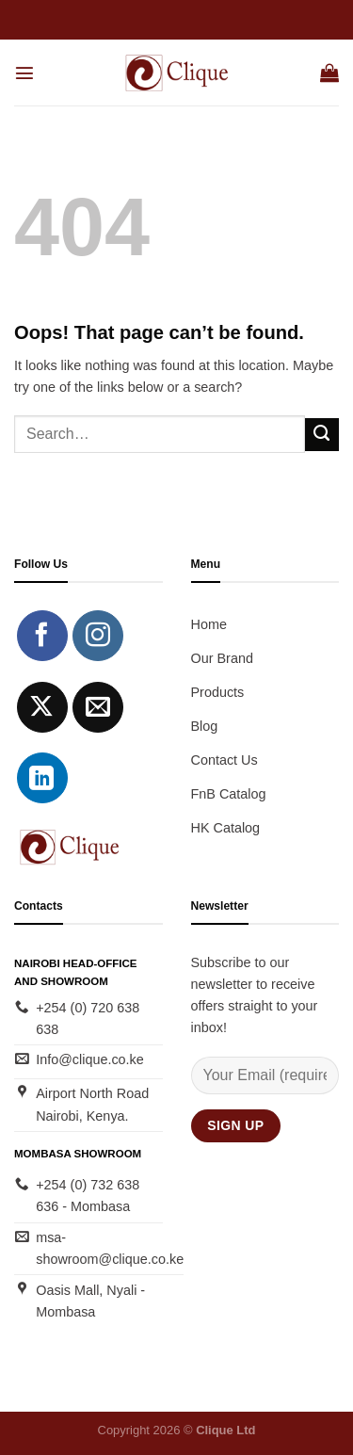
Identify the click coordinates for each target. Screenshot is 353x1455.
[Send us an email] (97, 707)
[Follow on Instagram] (97, 635)
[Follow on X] (42, 707)
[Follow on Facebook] (42, 635)
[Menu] (24, 72)
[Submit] (322, 435)
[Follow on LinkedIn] (42, 777)
